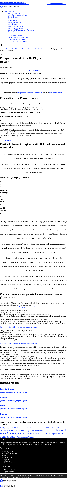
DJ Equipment (13, 17)
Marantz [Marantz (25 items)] (34, 431)
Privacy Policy (9, 451)
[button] (33, 70)
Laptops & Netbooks (15, 22)
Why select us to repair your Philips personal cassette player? (20, 307)
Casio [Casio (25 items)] (32, 428)
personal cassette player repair (32, 93)
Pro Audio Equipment (15, 26)
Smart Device (12, 32)
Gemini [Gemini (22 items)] (50, 428)
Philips (19, 93)
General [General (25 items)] (54, 428)
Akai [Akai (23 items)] (1, 428)
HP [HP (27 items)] (62, 428)
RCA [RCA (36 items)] (32, 433)
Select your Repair (10, 11)
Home (2, 49)
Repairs (6, 455)
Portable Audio (13, 24)
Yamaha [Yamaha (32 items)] (31, 437)
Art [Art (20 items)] (11, 427)
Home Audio (12, 21)
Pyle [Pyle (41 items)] (17, 433)
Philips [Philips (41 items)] (3, 433)
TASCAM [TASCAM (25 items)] (10, 437)
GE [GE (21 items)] (47, 427)
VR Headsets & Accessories (17, 41)
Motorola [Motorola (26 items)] (40, 431)
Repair (8, 49)
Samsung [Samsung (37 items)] (50, 433)
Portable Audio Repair (19, 49)
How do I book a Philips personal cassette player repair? (18, 327)
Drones (10, 19)
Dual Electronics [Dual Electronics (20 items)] (42, 427)
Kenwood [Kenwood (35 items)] (20, 430)
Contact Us (8, 457)
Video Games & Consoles (17, 39)
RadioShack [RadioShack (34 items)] (24, 433)
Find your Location (10, 463)
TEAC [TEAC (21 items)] (14, 437)
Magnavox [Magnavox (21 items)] (29, 430)
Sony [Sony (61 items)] (3, 436)
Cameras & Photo (14, 13)
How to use (8, 459)
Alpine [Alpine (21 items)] (4, 427)
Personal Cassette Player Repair (39, 49)
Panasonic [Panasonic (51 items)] (61, 430)
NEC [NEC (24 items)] (50, 431)
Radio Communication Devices (18, 28)
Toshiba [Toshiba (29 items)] (25, 437)
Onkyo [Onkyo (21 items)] (53, 430)
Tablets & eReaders (14, 34)
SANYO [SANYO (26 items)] (57, 434)
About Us (7, 461)
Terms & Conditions (11, 453)
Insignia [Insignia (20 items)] (2, 430)
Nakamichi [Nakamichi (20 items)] (46, 430)
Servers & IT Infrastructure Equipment (21, 30)
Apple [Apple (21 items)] (8, 427)
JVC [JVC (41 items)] (13, 430)
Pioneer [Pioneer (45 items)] (11, 433)
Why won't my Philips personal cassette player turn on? (18, 343)
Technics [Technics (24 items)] (19, 437)
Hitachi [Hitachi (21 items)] (59, 427)
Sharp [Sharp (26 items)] (62, 434)
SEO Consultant (18, 477)
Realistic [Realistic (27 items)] (37, 434)
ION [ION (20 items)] (5, 430)
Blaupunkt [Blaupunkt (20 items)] (21, 427)
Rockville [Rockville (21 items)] (43, 433)
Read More (3, 217)
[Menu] (1, 45)
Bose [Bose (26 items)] (25, 428)
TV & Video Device (15, 36)
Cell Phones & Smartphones (17, 15)
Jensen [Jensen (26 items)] (8, 431)
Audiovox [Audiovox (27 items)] (15, 428)
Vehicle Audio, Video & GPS (18, 37)
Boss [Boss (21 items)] (28, 427)
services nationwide (56, 93)
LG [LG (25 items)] (25, 431)
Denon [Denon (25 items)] (36, 428)
